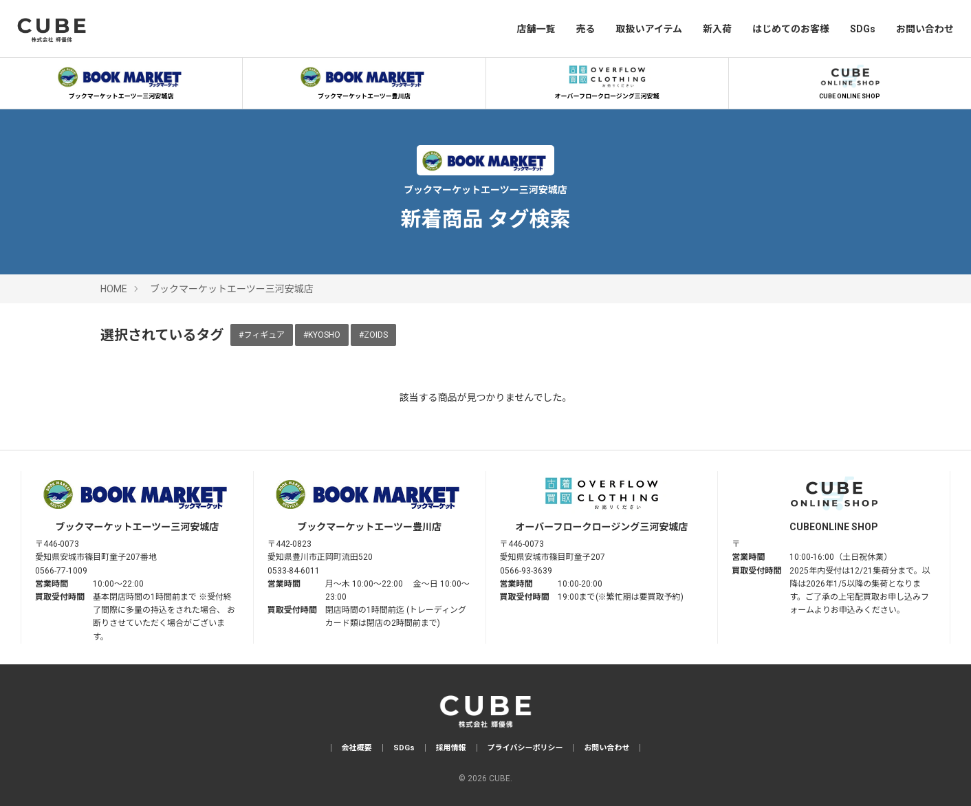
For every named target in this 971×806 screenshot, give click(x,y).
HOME (113, 288)
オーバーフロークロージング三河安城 (607, 80)
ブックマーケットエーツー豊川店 (364, 80)
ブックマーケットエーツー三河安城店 (121, 80)
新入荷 (717, 28)
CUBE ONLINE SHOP (850, 80)
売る (585, 28)
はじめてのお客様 (790, 28)
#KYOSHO (321, 335)
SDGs (862, 28)
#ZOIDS (373, 335)
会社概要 (357, 747)
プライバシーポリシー (525, 747)
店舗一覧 (535, 28)
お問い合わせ (925, 28)
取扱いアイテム (648, 28)
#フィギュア (262, 335)
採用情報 (451, 747)
